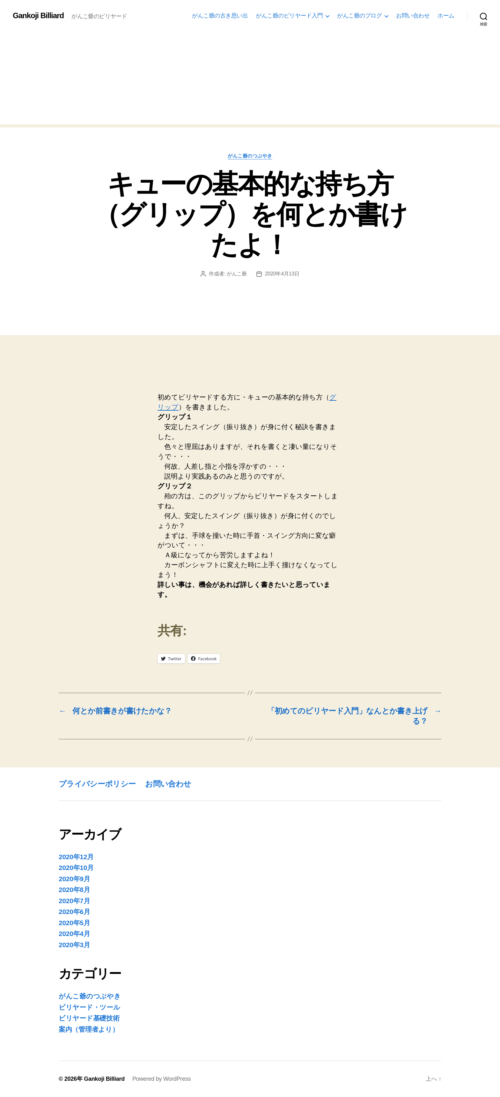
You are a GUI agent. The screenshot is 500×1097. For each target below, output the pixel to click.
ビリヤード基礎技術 (89, 1018)
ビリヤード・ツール (89, 1007)
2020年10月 (76, 867)
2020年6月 (74, 911)
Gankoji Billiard (38, 15)
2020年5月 (74, 922)
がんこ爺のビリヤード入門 (289, 15)
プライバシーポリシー (97, 783)
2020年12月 (76, 856)
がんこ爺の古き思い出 (220, 15)
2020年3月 (74, 944)
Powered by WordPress (161, 1079)
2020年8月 (74, 889)
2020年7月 (74, 900)
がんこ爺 (237, 273)
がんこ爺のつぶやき (250, 155)
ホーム (446, 15)
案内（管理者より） (89, 1029)
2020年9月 (74, 878)
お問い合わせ (413, 15)
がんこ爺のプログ (359, 15)
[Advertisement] (250, 79)
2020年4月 (74, 933)
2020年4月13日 (282, 273)
